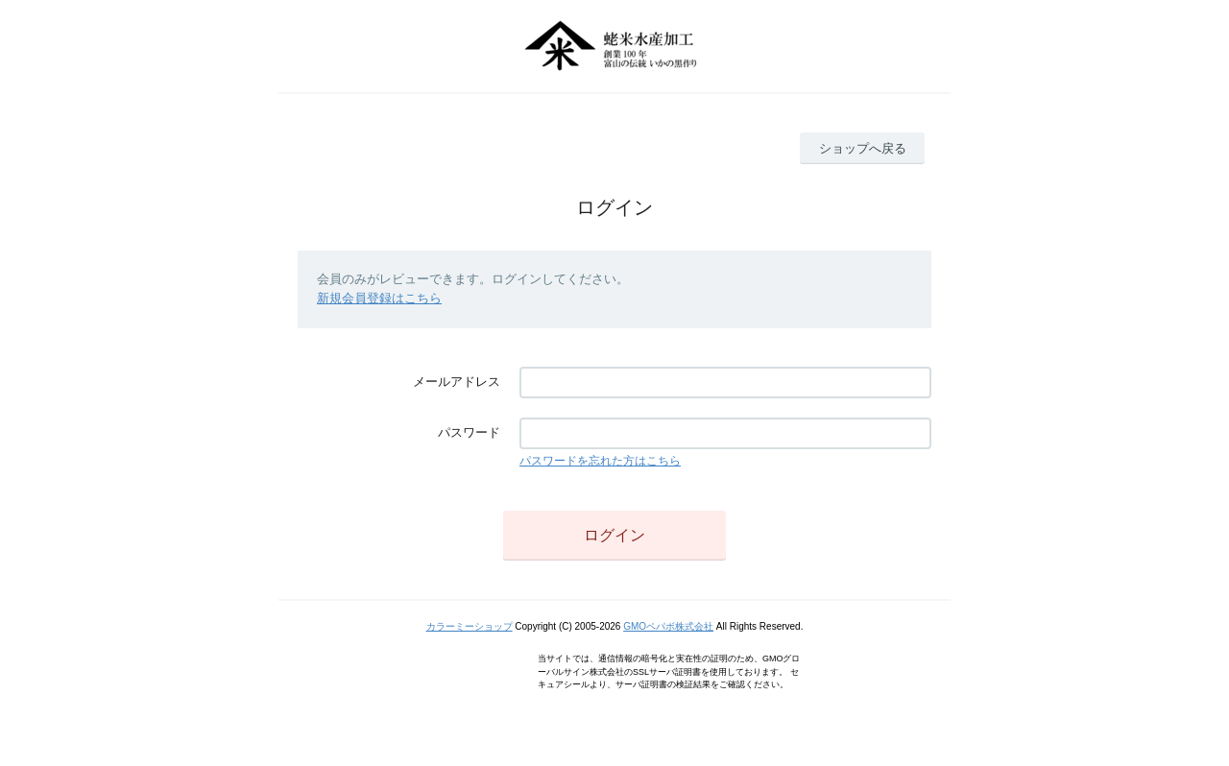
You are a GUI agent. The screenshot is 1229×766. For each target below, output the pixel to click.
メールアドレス (456, 381)
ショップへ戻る (862, 148)
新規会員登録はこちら (379, 298)
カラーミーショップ (469, 626)
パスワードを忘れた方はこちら (600, 460)
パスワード (469, 432)
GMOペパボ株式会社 (668, 626)
